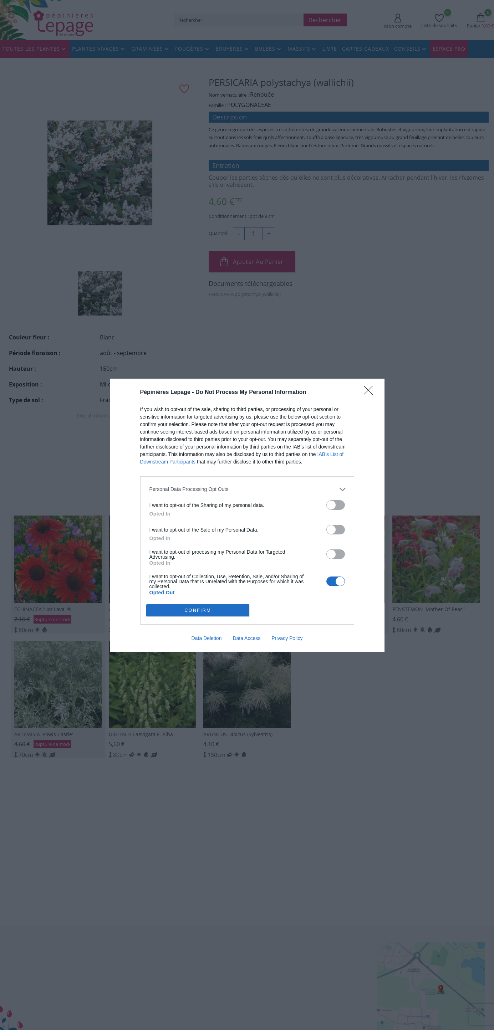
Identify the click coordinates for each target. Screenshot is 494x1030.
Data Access (246, 638)
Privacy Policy (286, 638)
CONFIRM (197, 610)
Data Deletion (207, 638)
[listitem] (247, 489)
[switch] (335, 505)
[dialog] (247, 515)
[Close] (370, 392)
